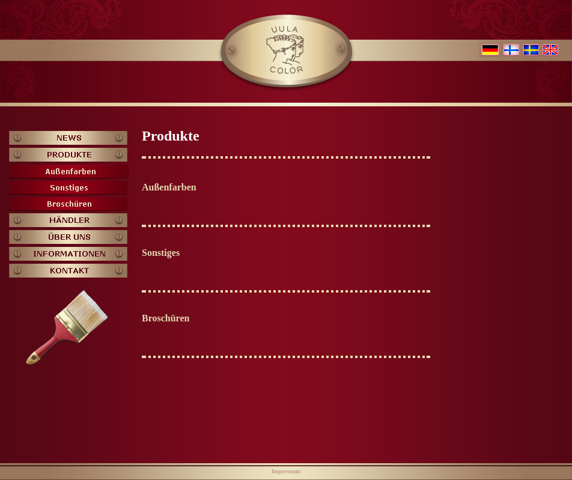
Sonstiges (161, 253)
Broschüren (165, 318)
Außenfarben (169, 187)
